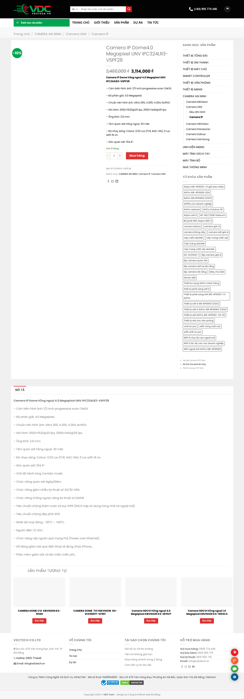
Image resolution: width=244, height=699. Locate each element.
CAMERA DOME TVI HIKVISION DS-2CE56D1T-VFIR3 (95, 612)
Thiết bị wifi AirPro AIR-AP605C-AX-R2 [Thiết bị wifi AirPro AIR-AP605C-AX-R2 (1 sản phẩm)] (204, 315)
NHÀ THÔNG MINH (195, 167)
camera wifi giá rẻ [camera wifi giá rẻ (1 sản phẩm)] (218, 232)
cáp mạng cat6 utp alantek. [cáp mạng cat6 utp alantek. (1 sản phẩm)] (199, 249)
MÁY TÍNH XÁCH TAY (196, 154)
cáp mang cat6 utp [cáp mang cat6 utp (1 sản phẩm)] (217, 237)
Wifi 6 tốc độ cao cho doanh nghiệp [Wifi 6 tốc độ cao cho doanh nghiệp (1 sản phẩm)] (204, 343)
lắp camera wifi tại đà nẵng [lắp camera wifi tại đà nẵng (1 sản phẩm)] (199, 266)
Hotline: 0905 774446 (28, 658)
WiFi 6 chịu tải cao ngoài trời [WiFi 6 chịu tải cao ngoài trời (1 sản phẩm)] (199, 337)
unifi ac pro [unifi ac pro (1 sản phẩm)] (190, 326)
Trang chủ (81, 22)
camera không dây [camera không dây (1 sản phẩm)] (194, 232)
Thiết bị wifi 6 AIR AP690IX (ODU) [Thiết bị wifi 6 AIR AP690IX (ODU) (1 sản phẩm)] (201, 303)
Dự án (138, 22)
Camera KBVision (197, 102)
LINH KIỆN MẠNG (193, 147)
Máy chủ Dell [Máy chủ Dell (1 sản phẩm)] (217, 271)
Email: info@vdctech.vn (31, 663)
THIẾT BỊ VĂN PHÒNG (196, 83)
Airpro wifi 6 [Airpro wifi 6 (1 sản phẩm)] (190, 215)
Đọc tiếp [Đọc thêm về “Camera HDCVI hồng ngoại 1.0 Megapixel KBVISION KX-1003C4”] (207, 620)
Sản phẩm (121, 22)
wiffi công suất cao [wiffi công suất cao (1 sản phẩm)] (210, 326)
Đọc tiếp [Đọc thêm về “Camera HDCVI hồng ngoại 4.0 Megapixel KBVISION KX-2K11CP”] (151, 620)
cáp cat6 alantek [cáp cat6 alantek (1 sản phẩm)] (193, 237)
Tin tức (153, 22)
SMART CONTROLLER (196, 76)
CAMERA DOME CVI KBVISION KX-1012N (39, 612)
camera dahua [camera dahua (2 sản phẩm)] (192, 226)
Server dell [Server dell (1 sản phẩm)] (189, 277)
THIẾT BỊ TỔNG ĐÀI (195, 56)
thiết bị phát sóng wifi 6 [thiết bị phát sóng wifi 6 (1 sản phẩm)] (197, 288)
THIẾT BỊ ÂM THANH (195, 62)
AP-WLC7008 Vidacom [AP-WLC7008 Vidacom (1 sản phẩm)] (212, 215)
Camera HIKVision (197, 124)
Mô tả (19, 389)
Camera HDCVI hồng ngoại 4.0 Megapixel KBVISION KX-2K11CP (151, 612)
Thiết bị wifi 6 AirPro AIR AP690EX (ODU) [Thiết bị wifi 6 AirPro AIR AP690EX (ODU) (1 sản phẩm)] (205, 309)
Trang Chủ (75, 650)
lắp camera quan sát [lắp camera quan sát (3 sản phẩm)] (195, 260)
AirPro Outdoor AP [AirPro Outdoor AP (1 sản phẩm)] (213, 209)
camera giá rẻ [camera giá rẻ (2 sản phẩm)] (212, 226)
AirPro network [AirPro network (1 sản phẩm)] (192, 209)
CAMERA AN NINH (47, 34)
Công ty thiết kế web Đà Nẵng (144, 694)
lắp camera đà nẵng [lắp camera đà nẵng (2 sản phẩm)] (195, 271)
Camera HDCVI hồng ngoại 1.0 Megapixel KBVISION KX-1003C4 (206, 612)
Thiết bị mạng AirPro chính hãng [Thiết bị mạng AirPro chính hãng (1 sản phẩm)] (201, 283)
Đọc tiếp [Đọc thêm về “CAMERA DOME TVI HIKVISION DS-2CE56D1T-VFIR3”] (95, 620)
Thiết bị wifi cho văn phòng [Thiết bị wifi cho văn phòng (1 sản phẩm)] (199, 320)
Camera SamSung (197, 139)
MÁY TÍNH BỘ (191, 160)
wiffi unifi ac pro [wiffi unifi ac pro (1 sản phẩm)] (192, 331)
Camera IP (99, 34)
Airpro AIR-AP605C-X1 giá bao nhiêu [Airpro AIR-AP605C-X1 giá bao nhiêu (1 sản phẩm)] (204, 186)
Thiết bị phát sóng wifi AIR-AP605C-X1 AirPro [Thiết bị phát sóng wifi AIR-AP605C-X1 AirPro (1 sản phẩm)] (204, 296)
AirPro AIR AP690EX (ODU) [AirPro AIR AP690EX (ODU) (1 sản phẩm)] (198, 198)
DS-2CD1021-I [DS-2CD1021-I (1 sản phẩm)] (191, 254)
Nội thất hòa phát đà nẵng (194, 364)
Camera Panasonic (198, 129)
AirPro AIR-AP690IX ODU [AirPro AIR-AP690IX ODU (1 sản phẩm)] (197, 192)
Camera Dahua (196, 134)
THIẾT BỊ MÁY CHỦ (195, 69)
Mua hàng (137, 156)
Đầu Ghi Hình (197, 112)
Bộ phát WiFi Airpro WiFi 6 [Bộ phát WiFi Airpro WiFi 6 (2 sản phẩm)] (198, 220)
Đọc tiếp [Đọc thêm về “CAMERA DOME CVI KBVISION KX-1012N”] (39, 620)
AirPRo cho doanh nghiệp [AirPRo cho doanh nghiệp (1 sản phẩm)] (198, 203)
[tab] (20, 390)
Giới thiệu (101, 22)
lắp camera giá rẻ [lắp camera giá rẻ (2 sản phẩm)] (211, 254)
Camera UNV (76, 34)
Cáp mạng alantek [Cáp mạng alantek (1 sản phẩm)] (194, 243)
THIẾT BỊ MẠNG (192, 89)
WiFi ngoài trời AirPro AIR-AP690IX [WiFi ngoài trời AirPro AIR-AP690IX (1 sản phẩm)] (202, 349)
